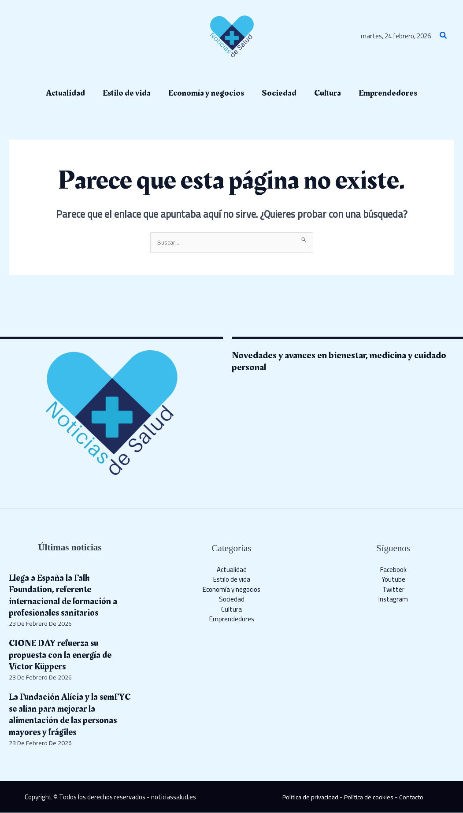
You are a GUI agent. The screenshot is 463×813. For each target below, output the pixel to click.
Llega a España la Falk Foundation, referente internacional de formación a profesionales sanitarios (65, 595)
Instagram (393, 600)
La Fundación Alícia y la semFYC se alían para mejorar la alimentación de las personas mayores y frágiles (70, 715)
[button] (444, 36)
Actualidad (232, 570)
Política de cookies (368, 797)
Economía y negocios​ (231, 589)
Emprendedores (231, 619)
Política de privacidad (308, 797)
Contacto (413, 797)
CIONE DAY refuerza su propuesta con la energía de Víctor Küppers (63, 656)
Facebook (393, 570)
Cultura (231, 609)
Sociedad (231, 600)
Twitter (393, 589)
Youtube (393, 580)
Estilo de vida (231, 580)
